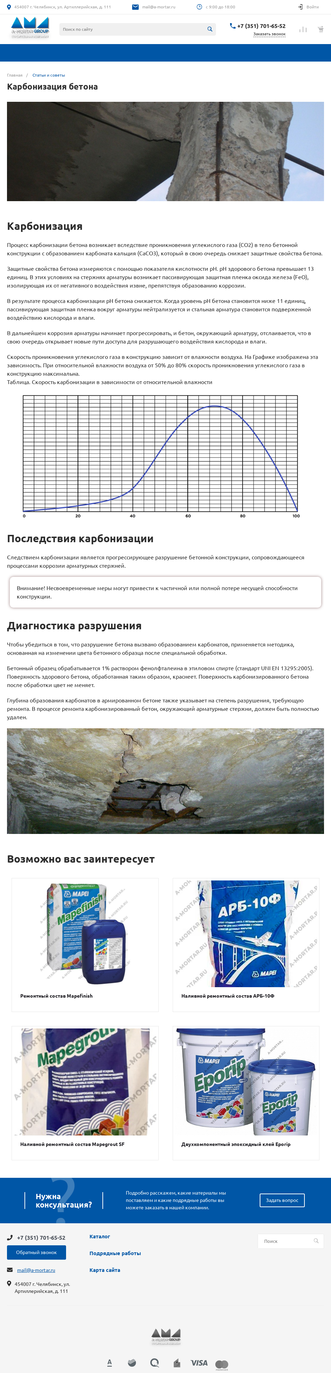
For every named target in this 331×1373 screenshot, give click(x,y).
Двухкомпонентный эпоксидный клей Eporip (235, 1144)
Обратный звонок (36, 1252)
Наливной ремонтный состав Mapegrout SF (72, 1144)
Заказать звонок (269, 33)
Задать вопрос (282, 1200)
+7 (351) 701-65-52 (261, 26)
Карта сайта (104, 1270)
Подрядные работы (115, 1253)
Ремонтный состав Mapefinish (56, 996)
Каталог (99, 1236)
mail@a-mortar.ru (158, 7)
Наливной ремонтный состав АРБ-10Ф (227, 996)
